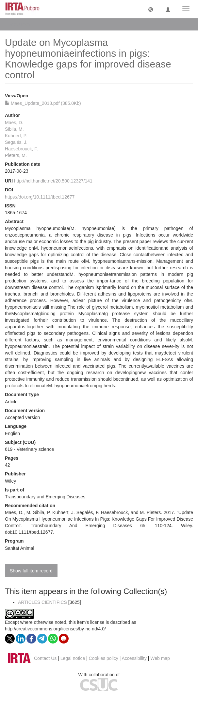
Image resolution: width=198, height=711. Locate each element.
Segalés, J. (16, 142)
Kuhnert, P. (16, 135)
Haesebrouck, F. (21, 148)
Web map (160, 658)
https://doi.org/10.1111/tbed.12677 (39, 197)
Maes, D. (14, 122)
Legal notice (72, 658)
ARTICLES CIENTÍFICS (42, 602)
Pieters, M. (16, 155)
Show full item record (31, 570)
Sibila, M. (14, 129)
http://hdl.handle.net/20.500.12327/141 (53, 180)
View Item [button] (22, 24)
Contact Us (45, 658)
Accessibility (134, 658)
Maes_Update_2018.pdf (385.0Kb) (43, 103)
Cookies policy (103, 658)
